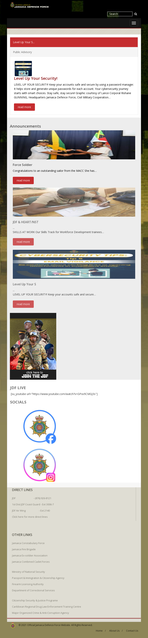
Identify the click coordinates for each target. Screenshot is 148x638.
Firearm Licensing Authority (28, 582)
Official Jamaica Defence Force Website (48, 623)
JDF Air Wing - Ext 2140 (31, 508)
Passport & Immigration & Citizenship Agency (38, 576)
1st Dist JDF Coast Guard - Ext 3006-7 (33, 502)
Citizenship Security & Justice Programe (35, 598)
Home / (101, 629)
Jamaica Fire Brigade (24, 547)
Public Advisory (22, 52)
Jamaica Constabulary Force (28, 541)
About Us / (116, 629)
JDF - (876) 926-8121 (31, 496)
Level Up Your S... (24, 42)
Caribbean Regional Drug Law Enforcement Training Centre (46, 604)
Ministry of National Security (28, 570)
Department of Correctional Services (33, 588)
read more (24, 107)
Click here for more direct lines (30, 515)
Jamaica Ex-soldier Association (30, 553)
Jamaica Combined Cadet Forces (31, 560)
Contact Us (132, 629)
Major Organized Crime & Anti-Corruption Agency (40, 611)
